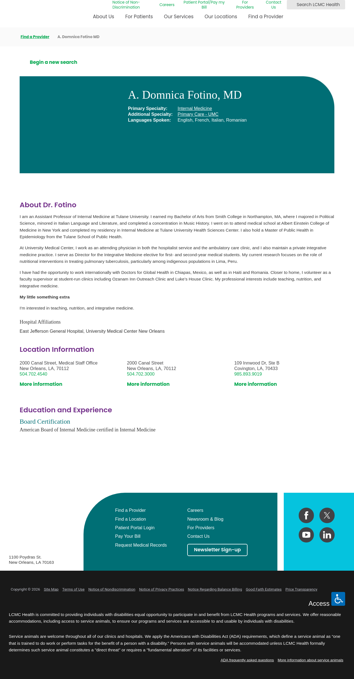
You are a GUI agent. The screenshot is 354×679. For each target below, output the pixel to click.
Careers (167, 4)
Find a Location (130, 519)
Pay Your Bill (127, 536)
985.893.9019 (248, 373)
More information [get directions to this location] (41, 384)
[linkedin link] (327, 534)
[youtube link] (306, 534)
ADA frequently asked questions (247, 660)
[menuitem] (103, 18)
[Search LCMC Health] (292, 5)
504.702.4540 (33, 373)
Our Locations (221, 16)
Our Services (179, 16)
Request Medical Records (141, 544)
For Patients (139, 16)
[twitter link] (327, 515)
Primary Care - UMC (198, 114)
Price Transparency (301, 589)
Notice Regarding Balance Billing (215, 589)
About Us (103, 16)
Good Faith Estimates (264, 589)
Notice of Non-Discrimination (126, 5)
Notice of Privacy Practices (161, 589)
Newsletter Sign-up (217, 549)
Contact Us (273, 5)
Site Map (51, 589)
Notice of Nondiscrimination (111, 589)
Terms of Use (73, 589)
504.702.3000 (141, 373)
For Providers (245, 5)
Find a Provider (265, 16)
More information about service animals (310, 660)
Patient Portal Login (135, 527)
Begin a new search (53, 62)
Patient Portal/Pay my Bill (204, 5)
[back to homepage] (10, 37)
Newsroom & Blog (205, 519)
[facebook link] (306, 515)
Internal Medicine (195, 108)
